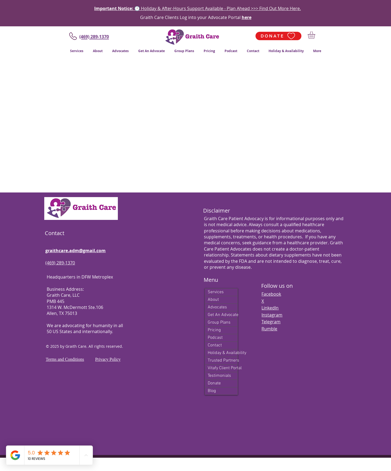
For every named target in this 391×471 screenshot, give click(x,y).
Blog (212, 391)
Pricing (214, 330)
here (246, 17)
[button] (316, 35)
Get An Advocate (223, 315)
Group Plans (219, 322)
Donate (214, 383)
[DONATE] (278, 36)
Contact (215, 345)
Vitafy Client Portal (223, 368)
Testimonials (219, 375)
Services (216, 292)
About (213, 299)
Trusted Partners (223, 360)
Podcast (215, 337)
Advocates (217, 307)
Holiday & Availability (223, 353)
